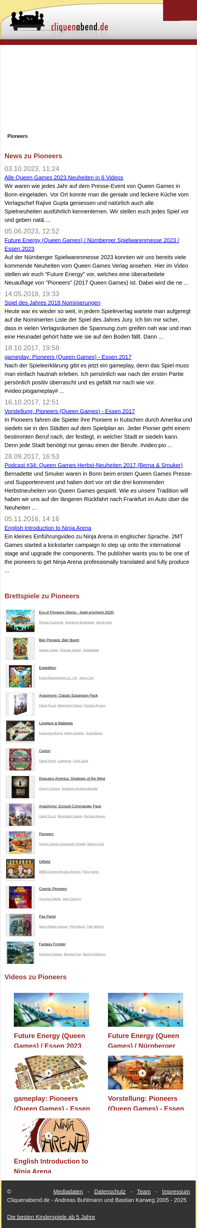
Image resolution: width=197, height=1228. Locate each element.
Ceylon (28, 752)
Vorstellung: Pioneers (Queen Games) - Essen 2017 (70, 411)
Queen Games (49, 844)
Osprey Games (49, 788)
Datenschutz (109, 1191)
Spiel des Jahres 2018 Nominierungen (52, 303)
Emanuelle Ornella (73, 844)
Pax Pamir (31, 918)
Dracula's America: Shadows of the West (55, 780)
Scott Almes (94, 733)
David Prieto (47, 761)
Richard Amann (94, 705)
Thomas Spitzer (70, 650)
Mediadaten (68, 1191)
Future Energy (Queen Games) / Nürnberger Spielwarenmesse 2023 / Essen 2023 (147, 1040)
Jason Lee (86, 677)
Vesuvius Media (50, 898)
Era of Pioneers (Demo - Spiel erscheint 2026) (60, 614)
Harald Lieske (48, 650)
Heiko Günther (74, 733)
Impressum (176, 1191)
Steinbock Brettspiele (79, 622)
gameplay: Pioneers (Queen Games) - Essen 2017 (68, 357)
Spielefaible (91, 650)
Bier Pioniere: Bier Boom (42, 641)
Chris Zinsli (80, 761)
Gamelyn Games (50, 954)
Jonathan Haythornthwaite (80, 788)
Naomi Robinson (94, 954)
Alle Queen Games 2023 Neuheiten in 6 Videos (64, 177)
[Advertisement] (101, 88)
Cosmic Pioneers (36, 890)
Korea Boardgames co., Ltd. (58, 677)
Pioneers (29, 835)
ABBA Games (49, 871)
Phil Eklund (77, 926)
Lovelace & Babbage (39, 724)
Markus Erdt (95, 844)
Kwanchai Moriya (51, 733)
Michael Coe (72, 954)
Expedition (31, 669)
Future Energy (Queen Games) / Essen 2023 (49, 1040)
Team (144, 1191)
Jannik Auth (104, 622)
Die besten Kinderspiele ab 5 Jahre (51, 1217)
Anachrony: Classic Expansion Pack (52, 697)
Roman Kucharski (51, 622)
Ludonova (64, 761)
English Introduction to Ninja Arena (48, 528)
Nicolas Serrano (70, 871)
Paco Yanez (91, 871)
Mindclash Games (70, 705)
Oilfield (28, 863)
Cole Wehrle (94, 926)
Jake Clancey (71, 898)
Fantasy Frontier (36, 945)
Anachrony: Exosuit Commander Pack (53, 807)
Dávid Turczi (47, 705)
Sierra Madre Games (53, 926)
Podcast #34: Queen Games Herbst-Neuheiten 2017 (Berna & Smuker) (94, 465)
